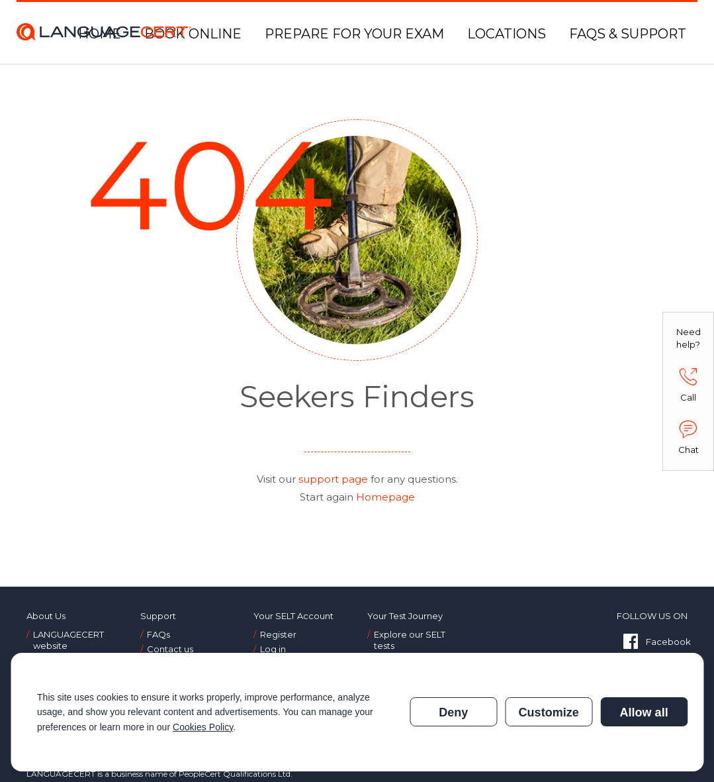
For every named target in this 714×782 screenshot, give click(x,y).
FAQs (158, 634)
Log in (273, 649)
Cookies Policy (203, 727)
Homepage (385, 497)
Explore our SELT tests (409, 640)
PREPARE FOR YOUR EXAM (354, 34)
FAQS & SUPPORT (627, 34)
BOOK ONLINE (193, 34)
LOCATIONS (506, 34)
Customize (549, 712)
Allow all (643, 712)
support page (333, 479)
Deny (453, 712)
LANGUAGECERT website (68, 640)
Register (278, 634)
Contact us (170, 649)
